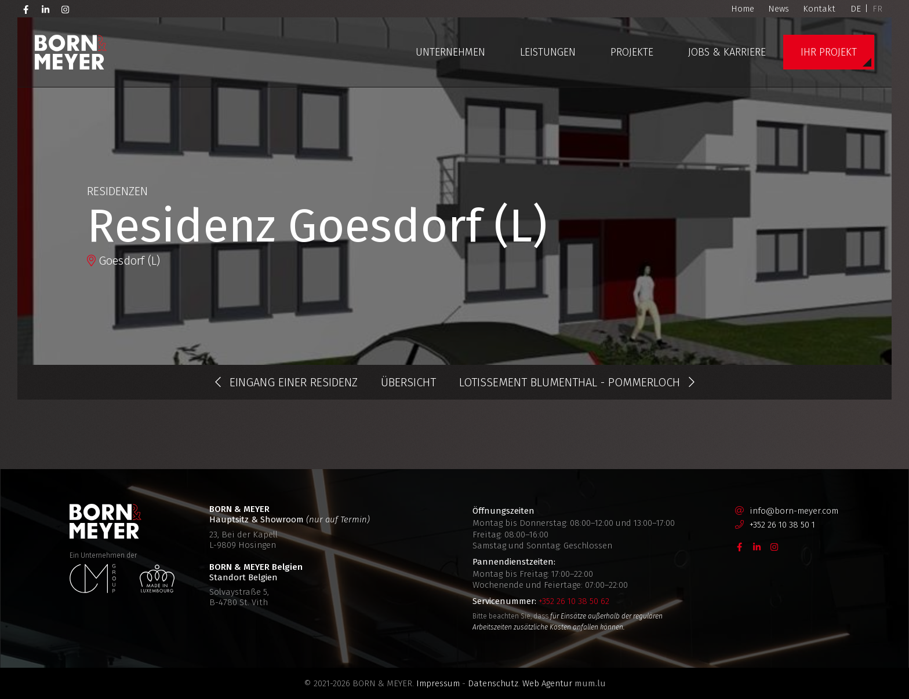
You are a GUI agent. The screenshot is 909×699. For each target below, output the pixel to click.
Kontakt (819, 8)
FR (877, 8)
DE (855, 8)
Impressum (438, 683)
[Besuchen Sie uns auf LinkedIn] (45, 8)
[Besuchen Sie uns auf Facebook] (26, 8)
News (778, 8)
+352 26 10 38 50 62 (574, 601)
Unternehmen (450, 52)
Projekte (631, 52)
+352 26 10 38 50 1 (782, 524)
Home (742, 8)
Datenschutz (493, 683)
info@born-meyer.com (794, 511)
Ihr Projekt (829, 52)
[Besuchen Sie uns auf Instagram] (65, 8)
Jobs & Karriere (727, 52)
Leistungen (548, 52)
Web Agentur (547, 683)
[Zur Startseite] (71, 52)
